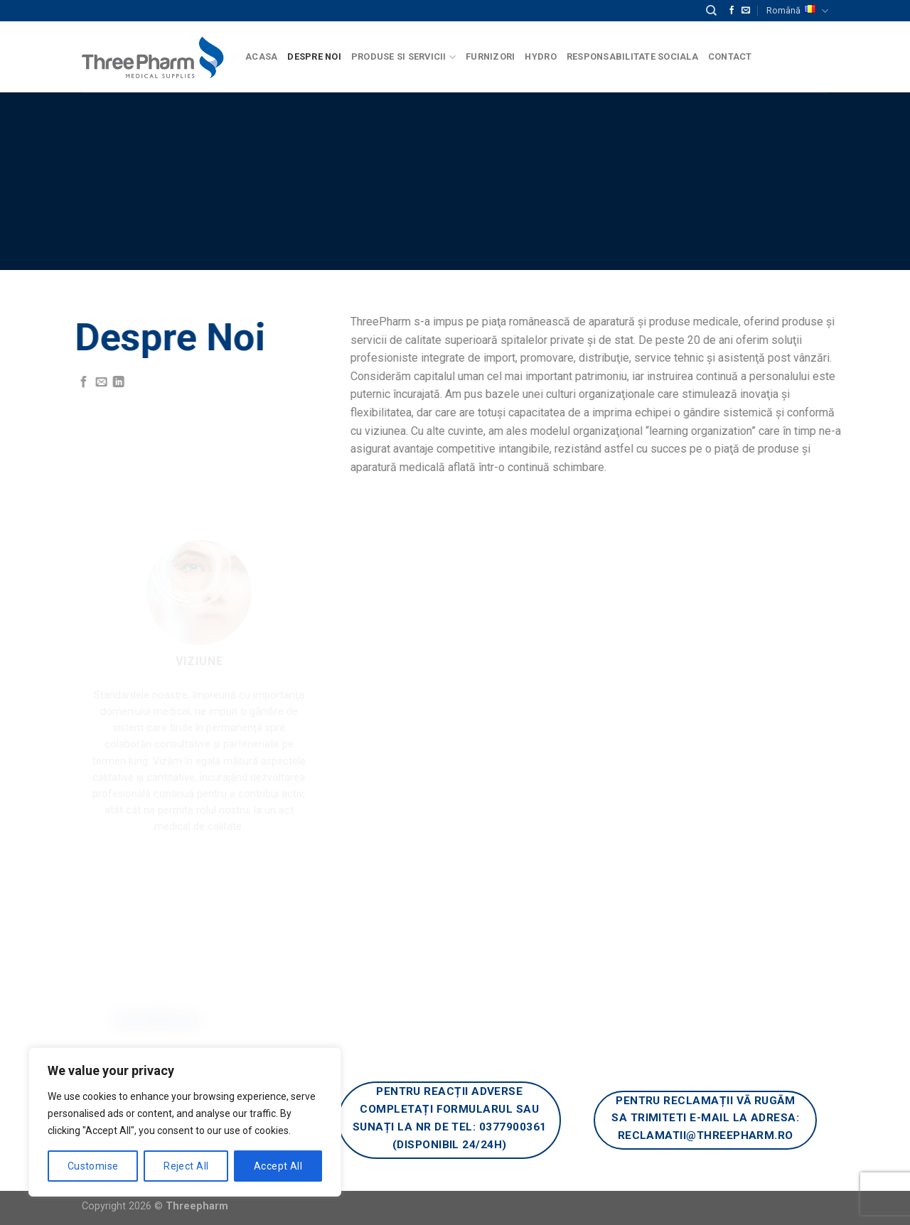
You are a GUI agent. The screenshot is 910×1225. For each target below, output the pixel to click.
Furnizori (490, 56)
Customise (93, 1166)
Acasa (261, 56)
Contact (730, 56)
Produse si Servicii (403, 57)
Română (797, 11)
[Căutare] (711, 11)
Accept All (278, 1166)
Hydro (540, 56)
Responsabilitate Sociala (632, 56)
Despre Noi (314, 56)
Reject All (186, 1166)
